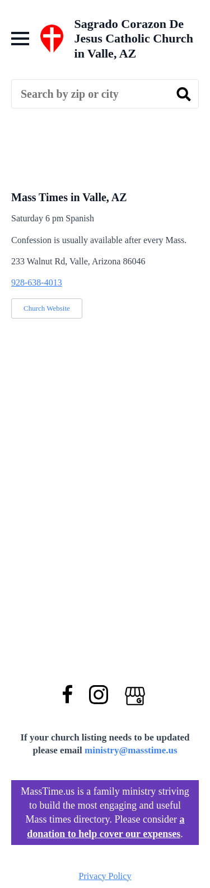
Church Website (47, 308)
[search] (183, 94)
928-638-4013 (36, 282)
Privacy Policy (105, 876)
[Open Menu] (20, 39)
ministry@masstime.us (131, 750)
